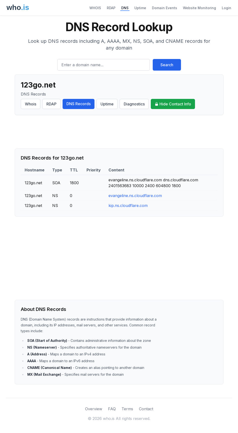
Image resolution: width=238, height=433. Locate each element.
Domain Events (164, 8)
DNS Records (78, 103)
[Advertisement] (119, 132)
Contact (146, 408)
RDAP (111, 8)
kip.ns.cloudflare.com (128, 205)
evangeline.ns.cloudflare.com (135, 195)
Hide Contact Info (173, 104)
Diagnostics (134, 104)
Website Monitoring (199, 8)
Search (166, 64)
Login (226, 8)
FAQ (112, 408)
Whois (30, 104)
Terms (127, 408)
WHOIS (95, 8)
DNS (125, 8)
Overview (93, 408)
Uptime (140, 8)
